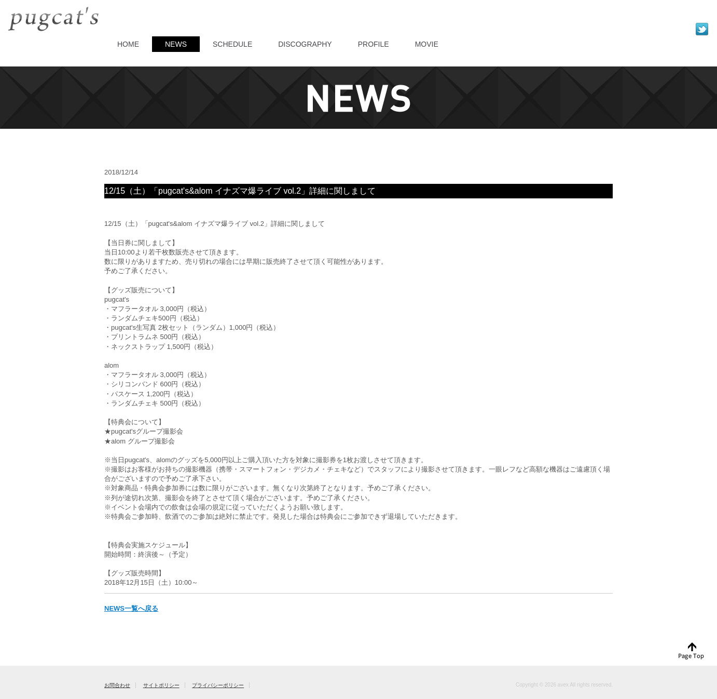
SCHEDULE (232, 44)
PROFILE (373, 44)
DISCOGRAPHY (305, 44)
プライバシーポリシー (218, 685)
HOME (128, 44)
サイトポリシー (161, 685)
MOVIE (426, 44)
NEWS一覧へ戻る (131, 608)
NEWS (176, 44)
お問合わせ (117, 685)
